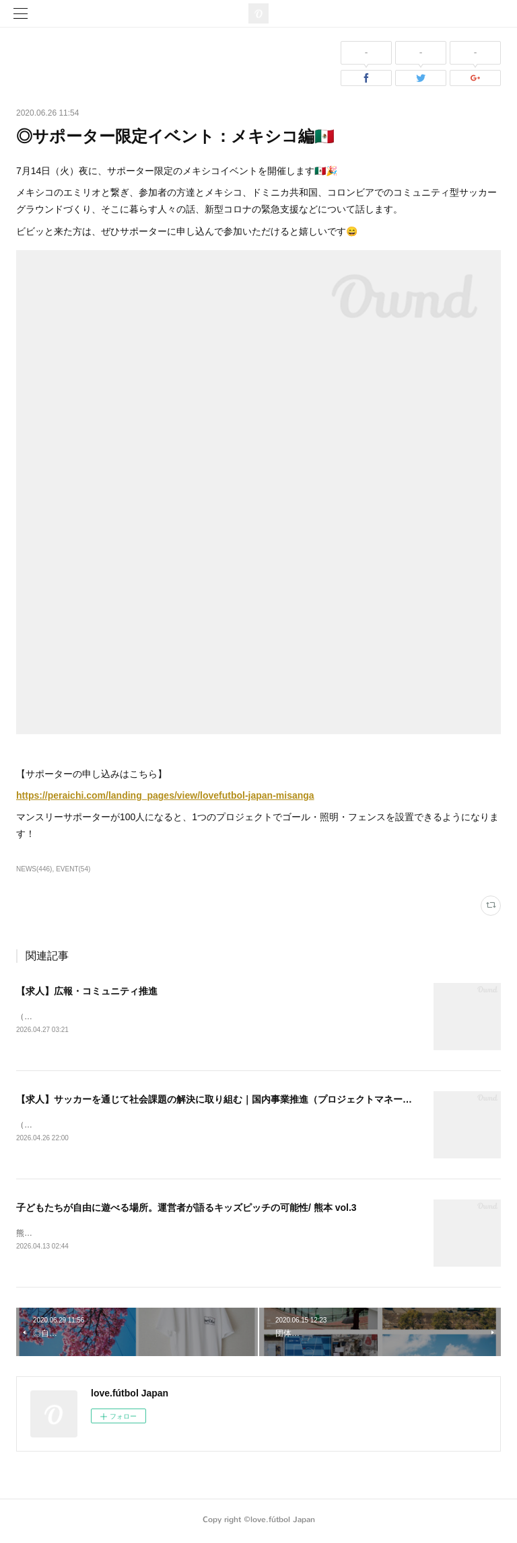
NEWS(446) (34, 869)
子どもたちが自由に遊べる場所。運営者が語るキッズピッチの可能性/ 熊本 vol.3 (186, 1208)
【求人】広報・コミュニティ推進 (87, 991)
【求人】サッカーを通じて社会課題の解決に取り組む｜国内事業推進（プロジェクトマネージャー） (228, 1100)
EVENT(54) (73, 869)
